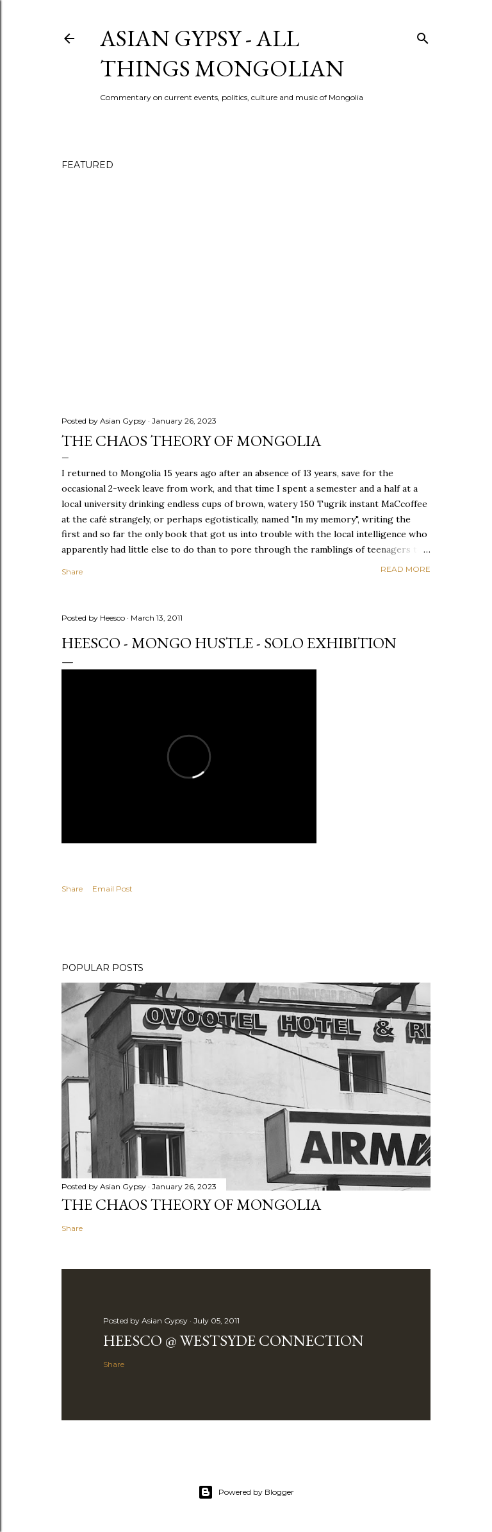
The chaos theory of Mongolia (191, 441)
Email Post (112, 888)
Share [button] (72, 571)
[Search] (422, 35)
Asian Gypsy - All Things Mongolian (222, 53)
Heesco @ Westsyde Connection (233, 1340)
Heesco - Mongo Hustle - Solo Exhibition (229, 643)
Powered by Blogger (246, 1492)
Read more (405, 569)
